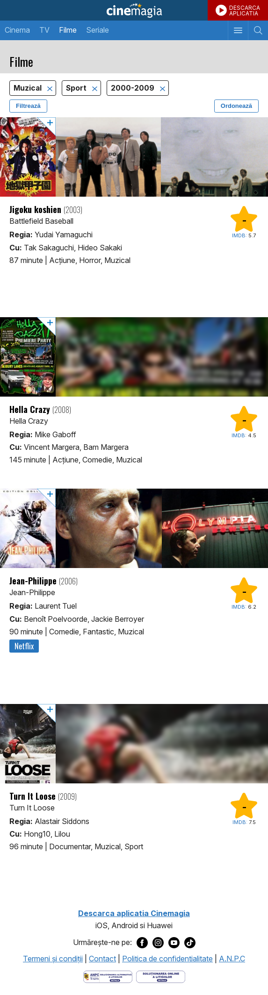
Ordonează (236, 105)
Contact (102, 958)
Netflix (24, 646)
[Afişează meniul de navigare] (238, 30)
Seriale (97, 30)
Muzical (28, 88)
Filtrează (28, 105)
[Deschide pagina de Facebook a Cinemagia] (142, 943)
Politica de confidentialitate (167, 958)
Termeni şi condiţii (53, 958)
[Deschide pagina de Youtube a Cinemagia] (174, 943)
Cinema (17, 30)
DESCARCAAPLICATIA (244, 10)
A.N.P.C (232, 958)
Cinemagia (134, 10)
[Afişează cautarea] (258, 30)
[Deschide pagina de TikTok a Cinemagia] (190, 943)
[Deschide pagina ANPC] (107, 976)
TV (44, 30)
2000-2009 (133, 88)
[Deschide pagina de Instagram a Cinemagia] (158, 943)
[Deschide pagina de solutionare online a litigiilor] (160, 976)
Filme (68, 30)
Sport (77, 88)
